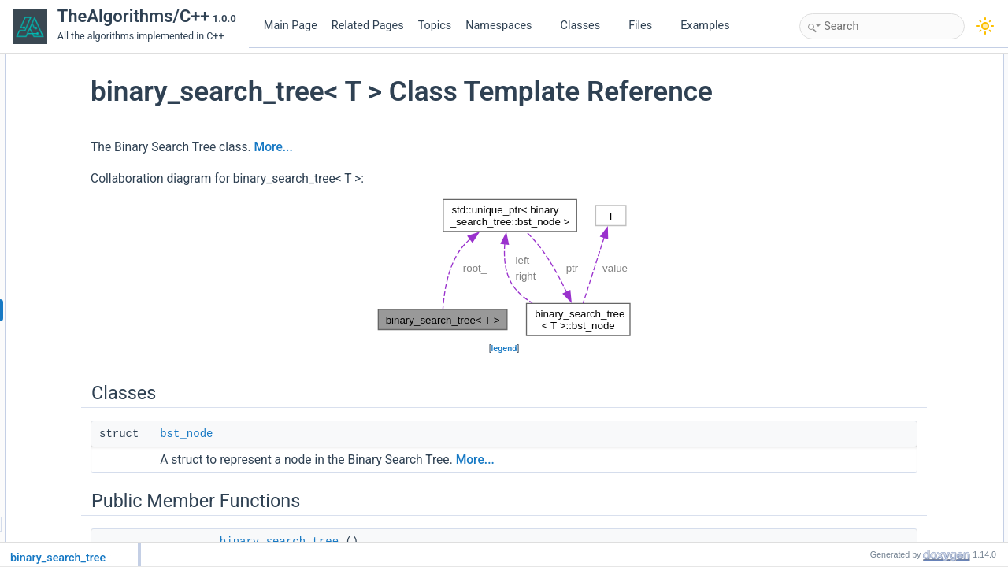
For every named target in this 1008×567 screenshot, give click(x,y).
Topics (435, 25)
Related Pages (368, 25)
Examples (704, 25)
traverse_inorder (881, 391)
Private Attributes (870, 443)
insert (858, 131)
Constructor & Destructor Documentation (919, 512)
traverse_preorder (884, 408)
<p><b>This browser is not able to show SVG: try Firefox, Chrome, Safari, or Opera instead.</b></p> (504, 300)
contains (864, 166)
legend (504, 381)
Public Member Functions (887, 96)
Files (646, 25)
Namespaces (504, 25)
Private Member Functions (889, 287)
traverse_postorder (886, 426)
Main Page (290, 25)
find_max (866, 200)
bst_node (305, 467)
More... (392, 180)
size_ (858, 478)
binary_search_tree (887, 114)
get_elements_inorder (892, 235)
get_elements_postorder (897, 270)
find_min (864, 183)
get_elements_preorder (895, 252)
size (855, 218)
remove (862, 148)
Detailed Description (876, 495)
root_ (857, 460)
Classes (587, 25)
